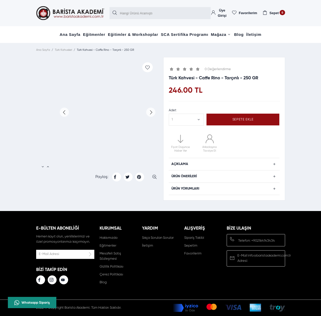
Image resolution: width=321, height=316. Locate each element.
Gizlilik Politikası (111, 266)
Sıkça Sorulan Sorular (158, 238)
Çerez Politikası (111, 274)
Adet (172, 110)
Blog (239, 34)
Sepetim (190, 245)
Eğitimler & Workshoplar (133, 34)
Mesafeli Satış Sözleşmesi (110, 256)
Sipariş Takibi (194, 238)
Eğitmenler (94, 34)
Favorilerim (193, 253)
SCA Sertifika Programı (184, 34)
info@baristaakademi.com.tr (269, 255)
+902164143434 (263, 240)
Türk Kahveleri (63, 49)
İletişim (254, 34)
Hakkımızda (108, 238)
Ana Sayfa (69, 34)
